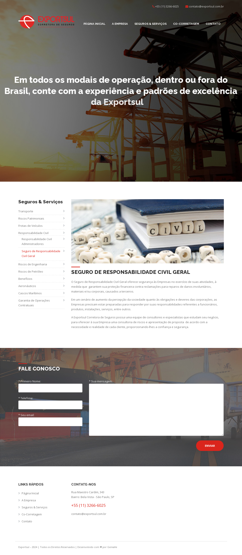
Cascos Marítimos (30, 293)
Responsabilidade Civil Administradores (37, 241)
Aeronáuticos (27, 286)
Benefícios (25, 279)
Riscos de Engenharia (32, 264)
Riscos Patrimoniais (31, 218)
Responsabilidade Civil (33, 233)
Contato (213, 23)
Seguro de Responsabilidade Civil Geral (41, 253)
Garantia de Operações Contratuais (34, 302)
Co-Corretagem (186, 23)
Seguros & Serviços (150, 23)
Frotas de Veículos (30, 226)
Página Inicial (94, 23)
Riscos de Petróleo (30, 271)
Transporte (25, 211)
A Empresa (120, 23)
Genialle (112, 547)
